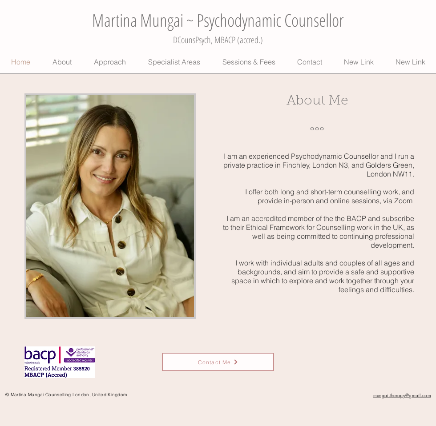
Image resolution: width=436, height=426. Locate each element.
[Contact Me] (218, 362)
